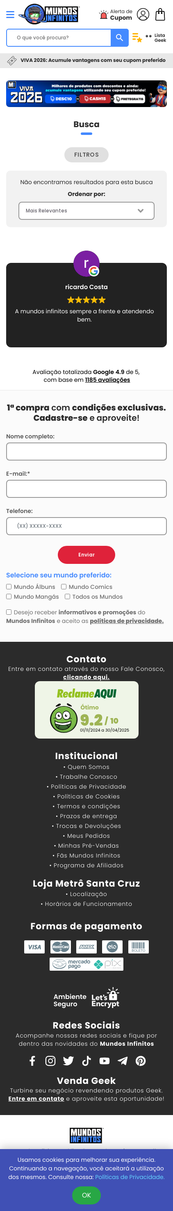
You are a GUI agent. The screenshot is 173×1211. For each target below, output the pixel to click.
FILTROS (86, 155)
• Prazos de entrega (86, 816)
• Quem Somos (87, 767)
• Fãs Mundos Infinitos (86, 855)
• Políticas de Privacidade (86, 786)
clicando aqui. (86, 677)
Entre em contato (36, 1099)
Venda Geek (86, 1080)
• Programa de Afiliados (86, 865)
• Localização (86, 894)
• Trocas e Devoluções (86, 826)
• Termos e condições (86, 806)
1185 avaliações (107, 380)
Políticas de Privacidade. (129, 1177)
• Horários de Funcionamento (86, 904)
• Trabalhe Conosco (86, 777)
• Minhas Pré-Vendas (86, 846)
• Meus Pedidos (86, 836)
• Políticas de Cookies (86, 796)
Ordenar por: (86, 194)
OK (86, 1195)
